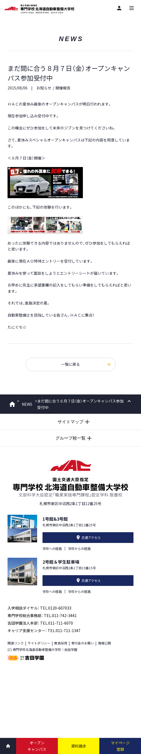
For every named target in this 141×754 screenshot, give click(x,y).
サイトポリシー (39, 643)
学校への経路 (52, 548)
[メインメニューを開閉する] (131, 8)
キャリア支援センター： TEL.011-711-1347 (44, 630)
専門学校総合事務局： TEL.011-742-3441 (42, 615)
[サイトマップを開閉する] (70, 422)
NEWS (27, 404)
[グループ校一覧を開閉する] (70, 438)
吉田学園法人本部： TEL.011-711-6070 (40, 623)
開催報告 (62, 87)
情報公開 (104, 643)
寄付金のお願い (82, 643)
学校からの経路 (79, 548)
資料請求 (78, 746)
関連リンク (16, 643)
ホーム (12, 404)
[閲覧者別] (119, 8)
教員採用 (60, 643)
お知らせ (43, 87)
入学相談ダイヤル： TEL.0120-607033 (39, 608)
